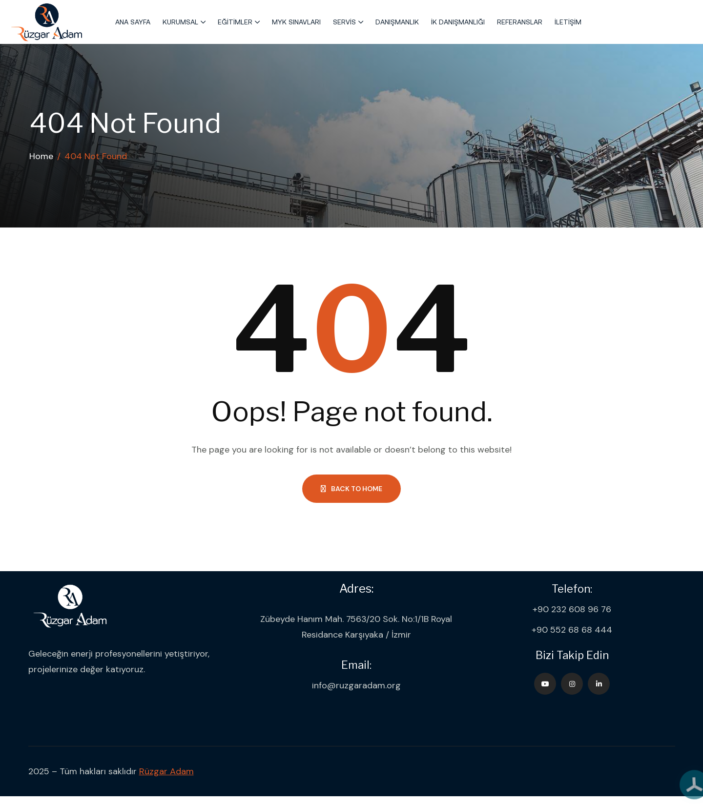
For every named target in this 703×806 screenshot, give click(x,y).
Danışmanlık (397, 22)
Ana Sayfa (132, 22)
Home (41, 156)
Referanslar (519, 22)
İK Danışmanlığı (458, 22)
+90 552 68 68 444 (572, 630)
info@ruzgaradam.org (356, 685)
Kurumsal (180, 22)
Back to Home (351, 488)
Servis (344, 22)
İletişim (568, 22)
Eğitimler (235, 22)
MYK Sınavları (296, 22)
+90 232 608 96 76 (572, 609)
